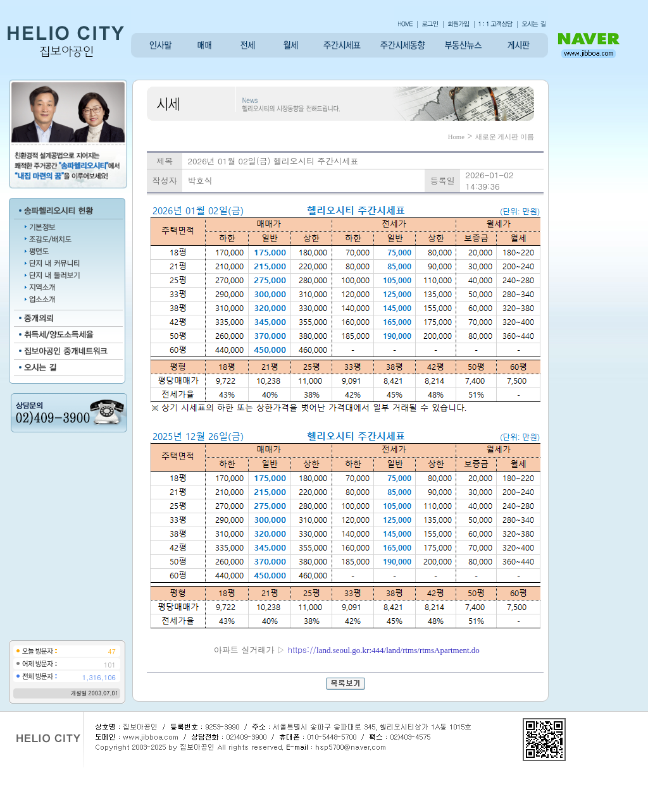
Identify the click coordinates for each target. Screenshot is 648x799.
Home (456, 136)
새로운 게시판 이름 (504, 136)
